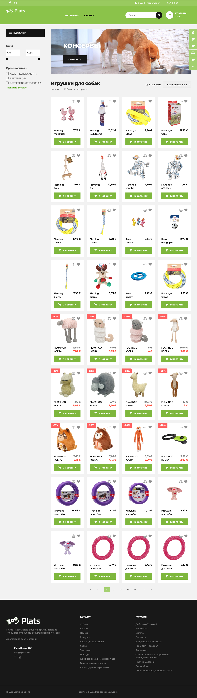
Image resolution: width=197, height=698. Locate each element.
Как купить (141, 628)
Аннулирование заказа (148, 641)
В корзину (67, 141)
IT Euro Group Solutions (18, 692)
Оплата (139, 633)
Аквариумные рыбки (92, 641)
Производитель (16, 68)
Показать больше (17, 87)
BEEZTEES (18, 78)
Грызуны (85, 637)
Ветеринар (72, 15)
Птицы (84, 633)
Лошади (84, 654)
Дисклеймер (142, 666)
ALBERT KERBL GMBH (23, 73)
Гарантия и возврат (146, 646)
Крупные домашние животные (97, 658)
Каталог (89, 15)
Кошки (84, 628)
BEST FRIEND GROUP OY (26, 83)
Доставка (140, 637)
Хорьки (84, 646)
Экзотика (85, 650)
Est (169, 3)
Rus (176, 3)
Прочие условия (144, 662)
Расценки (141, 650)
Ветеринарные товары (93, 663)
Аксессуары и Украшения (94, 667)
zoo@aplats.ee (21, 652)
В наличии (155, 84)
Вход (139, 3)
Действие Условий (146, 624)
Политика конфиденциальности (153, 670)
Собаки (84, 624)
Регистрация (153, 3)
